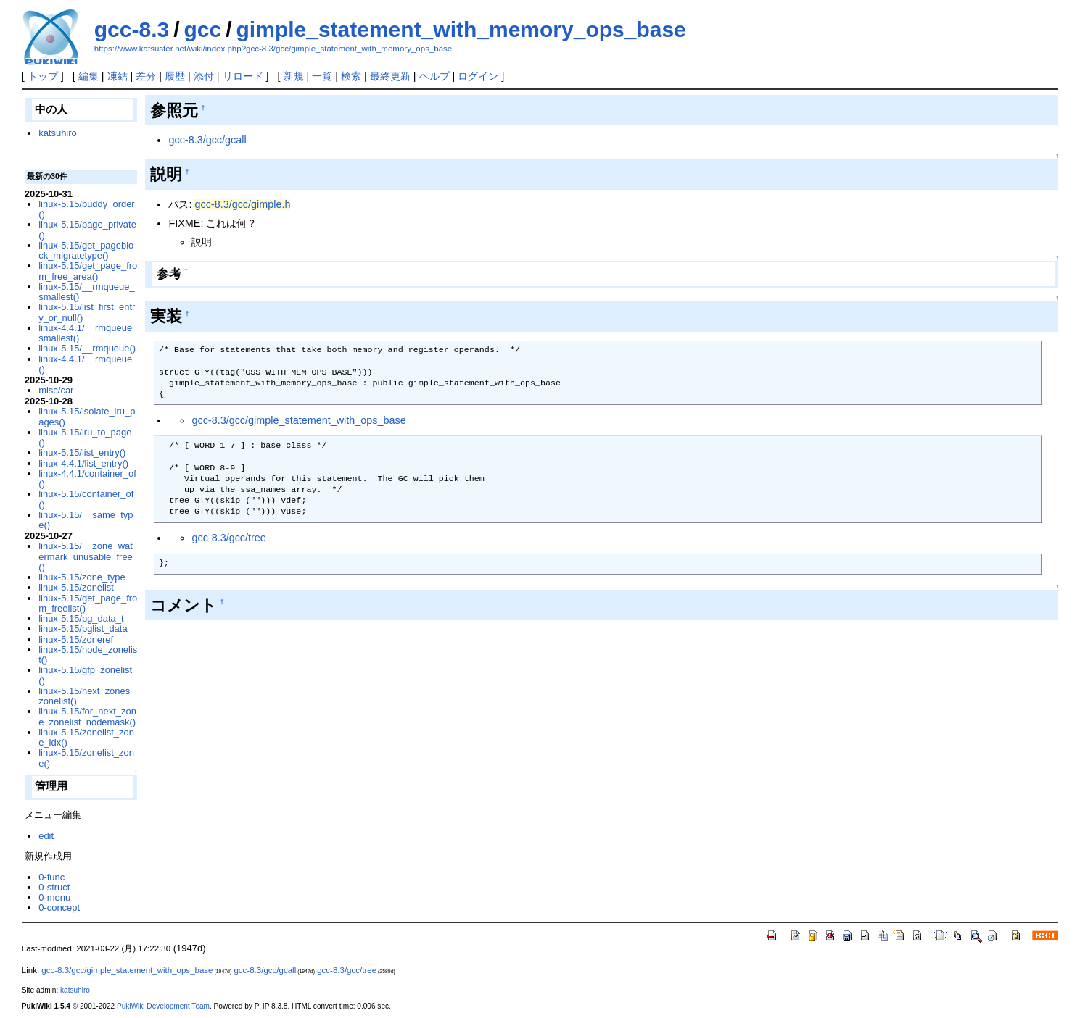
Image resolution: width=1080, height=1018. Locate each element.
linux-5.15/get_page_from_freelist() (87, 603)
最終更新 (390, 76)
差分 (146, 76)
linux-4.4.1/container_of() (87, 478)
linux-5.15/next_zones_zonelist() (86, 695)
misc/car (55, 390)
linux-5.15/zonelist (76, 587)
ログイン (478, 76)
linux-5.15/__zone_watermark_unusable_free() (85, 556)
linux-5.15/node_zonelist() (87, 654)
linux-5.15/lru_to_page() (84, 437)
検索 (351, 76)
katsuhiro (57, 133)
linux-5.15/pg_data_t (80, 618)
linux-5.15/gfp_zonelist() (85, 674)
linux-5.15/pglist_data (82, 628)
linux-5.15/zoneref (75, 639)
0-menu (54, 897)
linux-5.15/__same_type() (85, 519)
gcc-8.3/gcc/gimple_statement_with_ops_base (298, 420)
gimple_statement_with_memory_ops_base (461, 29)
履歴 (175, 76)
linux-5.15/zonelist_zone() (86, 757)
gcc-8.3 (131, 29)
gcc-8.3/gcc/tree (228, 537)
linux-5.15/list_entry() (81, 452)
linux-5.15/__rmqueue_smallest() (86, 291)
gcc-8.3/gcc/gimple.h (242, 204)
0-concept (59, 907)
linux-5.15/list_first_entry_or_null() (86, 311)
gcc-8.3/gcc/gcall (207, 140)
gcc (203, 29)
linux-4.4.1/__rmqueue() (85, 364)
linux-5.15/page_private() (87, 229)
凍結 (117, 76)
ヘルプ (434, 76)
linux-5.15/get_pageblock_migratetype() (85, 250)
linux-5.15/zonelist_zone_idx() (86, 737)
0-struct (54, 887)
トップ (43, 76)
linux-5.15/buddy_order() (86, 209)
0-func (51, 877)
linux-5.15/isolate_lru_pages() (86, 416)
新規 (294, 76)
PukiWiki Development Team (163, 1006)
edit (46, 835)
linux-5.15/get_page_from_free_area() (87, 270)
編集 (88, 76)
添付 (204, 76)
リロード (243, 76)
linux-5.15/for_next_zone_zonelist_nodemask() (87, 716)
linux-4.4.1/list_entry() (83, 463)
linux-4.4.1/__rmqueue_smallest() (87, 332)
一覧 (322, 76)
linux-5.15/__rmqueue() (87, 348)
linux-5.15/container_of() (85, 498)
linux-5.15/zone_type (81, 577)
